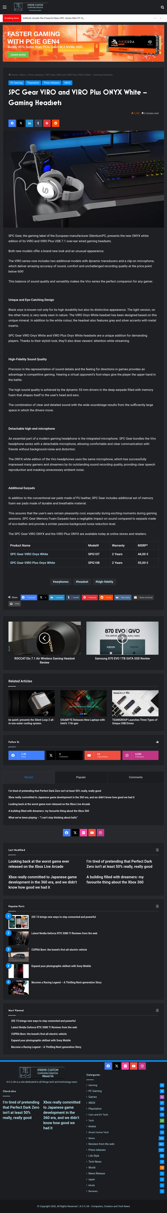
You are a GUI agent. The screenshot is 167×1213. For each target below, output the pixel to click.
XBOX (67, 82)
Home (13, 74)
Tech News (95, 1161)
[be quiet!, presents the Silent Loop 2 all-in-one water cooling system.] (31, 703)
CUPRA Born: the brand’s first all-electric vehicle (59, 949)
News (23, 74)
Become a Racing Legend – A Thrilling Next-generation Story (66, 982)
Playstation (33, 82)
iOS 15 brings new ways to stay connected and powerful (63, 916)
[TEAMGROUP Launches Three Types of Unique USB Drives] (135, 703)
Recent (28, 777)
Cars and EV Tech (98, 1114)
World (92, 1167)
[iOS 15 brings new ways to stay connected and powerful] (18, 922)
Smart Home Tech (99, 1132)
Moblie (92, 1126)
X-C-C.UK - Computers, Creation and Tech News (105, 1206)
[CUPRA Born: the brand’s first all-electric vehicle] (18, 955)
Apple (92, 1179)
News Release (97, 1173)
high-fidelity (105, 581)
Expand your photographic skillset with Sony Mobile (61, 966)
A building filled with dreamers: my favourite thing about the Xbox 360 (48, 810)
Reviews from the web (101, 1144)
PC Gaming (16, 82)
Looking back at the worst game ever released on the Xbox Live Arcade (49, 804)
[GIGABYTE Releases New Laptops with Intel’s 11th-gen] (83, 703)
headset (83, 581)
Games (93, 1096)
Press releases (36, 74)
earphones (61, 581)
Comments (136, 777)
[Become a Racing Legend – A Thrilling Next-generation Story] (18, 987)
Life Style (94, 1155)
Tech (91, 1120)
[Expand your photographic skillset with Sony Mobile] (18, 971)
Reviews (93, 1191)
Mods (92, 1185)
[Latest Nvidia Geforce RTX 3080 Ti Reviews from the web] (18, 938)
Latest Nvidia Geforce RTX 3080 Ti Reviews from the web (64, 933)
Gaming (93, 1085)
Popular (81, 777)
